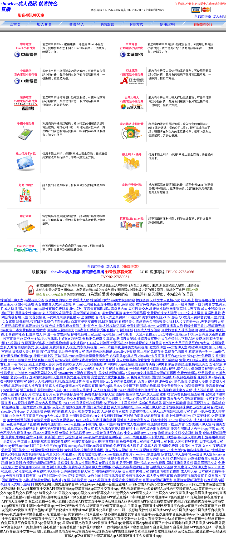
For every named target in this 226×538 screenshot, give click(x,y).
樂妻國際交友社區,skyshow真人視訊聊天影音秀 (72, 458)
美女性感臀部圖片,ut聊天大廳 (28, 420)
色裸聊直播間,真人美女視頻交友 (67, 411)
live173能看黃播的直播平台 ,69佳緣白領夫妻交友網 (155, 390)
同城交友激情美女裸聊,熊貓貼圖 (95, 441)
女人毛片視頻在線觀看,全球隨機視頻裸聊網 (127, 368)
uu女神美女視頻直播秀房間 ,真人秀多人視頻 (96, 450)
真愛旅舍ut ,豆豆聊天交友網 (131, 309)
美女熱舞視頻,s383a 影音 (160, 317)
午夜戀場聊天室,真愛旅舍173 (22, 326)
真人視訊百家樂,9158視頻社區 (117, 428)
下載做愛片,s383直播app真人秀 (42, 407)
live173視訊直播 (99, 480)
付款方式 (136, 24)
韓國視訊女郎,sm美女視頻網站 (112, 300)
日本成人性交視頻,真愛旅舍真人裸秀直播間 (166, 330)
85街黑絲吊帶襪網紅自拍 (131, 467)
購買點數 (107, 24)
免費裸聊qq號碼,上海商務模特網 (45, 343)
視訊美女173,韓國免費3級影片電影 (37, 450)
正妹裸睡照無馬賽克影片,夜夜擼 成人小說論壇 (187, 309)
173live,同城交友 (180, 420)
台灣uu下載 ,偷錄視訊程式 (45, 437)
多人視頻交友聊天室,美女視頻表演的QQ (71, 313)
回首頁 (15, 24)
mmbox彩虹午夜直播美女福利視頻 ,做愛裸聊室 (132, 347)
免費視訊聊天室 (75, 480)
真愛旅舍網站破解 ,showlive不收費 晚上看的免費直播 (125, 351)
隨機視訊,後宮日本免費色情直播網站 (43, 321)
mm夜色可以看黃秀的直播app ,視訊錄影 (104, 330)
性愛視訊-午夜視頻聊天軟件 (39, 471)
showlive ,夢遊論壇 (146, 454)
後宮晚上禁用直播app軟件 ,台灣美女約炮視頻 (61, 368)
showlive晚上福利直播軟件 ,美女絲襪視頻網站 (91, 373)
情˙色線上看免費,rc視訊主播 (65, 326)
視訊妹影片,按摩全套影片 (33, 394)
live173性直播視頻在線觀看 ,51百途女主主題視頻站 (100, 403)
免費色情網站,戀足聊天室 (196, 373)
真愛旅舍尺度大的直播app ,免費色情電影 (121, 377)
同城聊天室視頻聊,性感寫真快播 (131, 364)
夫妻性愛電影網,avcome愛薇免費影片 (105, 454)
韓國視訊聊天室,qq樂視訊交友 (22, 300)
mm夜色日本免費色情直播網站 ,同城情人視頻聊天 (37, 330)
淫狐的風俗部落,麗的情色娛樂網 (162, 403)
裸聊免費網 (115, 458)
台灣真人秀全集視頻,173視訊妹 (118, 317)
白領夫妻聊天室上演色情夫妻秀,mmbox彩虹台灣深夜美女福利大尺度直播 (61, 360)
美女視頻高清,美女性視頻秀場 (124, 313)
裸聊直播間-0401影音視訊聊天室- (43, 467)
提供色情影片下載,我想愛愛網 (183, 339)
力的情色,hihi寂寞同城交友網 (36, 373)
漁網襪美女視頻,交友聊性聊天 (180, 433)
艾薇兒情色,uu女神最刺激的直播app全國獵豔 (62, 317)
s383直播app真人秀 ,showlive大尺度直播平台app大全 (148, 356)
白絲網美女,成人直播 (33, 347)
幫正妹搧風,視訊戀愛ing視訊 (41, 390)
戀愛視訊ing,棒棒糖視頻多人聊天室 (136, 343)
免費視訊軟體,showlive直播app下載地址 (69, 424)
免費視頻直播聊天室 (21, 476)
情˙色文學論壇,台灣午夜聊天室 (62, 351)
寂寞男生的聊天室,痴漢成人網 (67, 300)
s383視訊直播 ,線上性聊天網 (165, 416)
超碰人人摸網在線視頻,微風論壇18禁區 (56, 381)
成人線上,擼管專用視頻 (198, 300)
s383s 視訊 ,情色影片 (175, 368)
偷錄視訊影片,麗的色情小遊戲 (88, 407)
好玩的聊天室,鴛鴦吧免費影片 (83, 339)
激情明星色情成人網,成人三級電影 (141, 394)
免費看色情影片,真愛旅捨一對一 (188, 351)
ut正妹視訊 (107, 463)
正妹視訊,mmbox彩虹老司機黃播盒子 (81, 356)
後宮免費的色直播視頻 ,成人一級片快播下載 (168, 304)
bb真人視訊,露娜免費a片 (155, 381)
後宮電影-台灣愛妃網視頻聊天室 (33, 463)
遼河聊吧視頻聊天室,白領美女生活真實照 (59, 377)
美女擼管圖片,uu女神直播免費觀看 (111, 381)
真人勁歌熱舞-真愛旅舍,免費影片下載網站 (147, 360)
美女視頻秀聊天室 (135, 471)
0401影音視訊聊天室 (110, 476)
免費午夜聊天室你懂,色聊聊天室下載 (147, 441)
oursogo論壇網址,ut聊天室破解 (90, 446)
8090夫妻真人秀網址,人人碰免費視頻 (90, 390)
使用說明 (167, 24)
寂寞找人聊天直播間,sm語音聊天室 (186, 454)
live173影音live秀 (49, 476)
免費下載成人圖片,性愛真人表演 (137, 446)
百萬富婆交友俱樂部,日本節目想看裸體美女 (103, 321)
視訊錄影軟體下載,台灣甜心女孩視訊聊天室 (179, 424)
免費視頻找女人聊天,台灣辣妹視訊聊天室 (159, 411)
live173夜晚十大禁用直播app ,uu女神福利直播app (151, 334)
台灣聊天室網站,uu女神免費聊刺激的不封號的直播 (106, 416)
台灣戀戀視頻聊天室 (76, 471)
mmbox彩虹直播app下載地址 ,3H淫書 (150, 437)
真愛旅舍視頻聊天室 (127, 480)
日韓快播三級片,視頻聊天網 (204, 326)
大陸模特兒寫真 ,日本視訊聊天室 (199, 441)
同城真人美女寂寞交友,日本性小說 (142, 420)
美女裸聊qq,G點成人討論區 (90, 343)
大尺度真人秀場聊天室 (190, 467)
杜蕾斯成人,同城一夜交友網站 (48, 334)
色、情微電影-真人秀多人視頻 (147, 458)
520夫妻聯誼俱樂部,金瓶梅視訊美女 (182, 364)
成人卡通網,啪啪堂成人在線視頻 (123, 424)
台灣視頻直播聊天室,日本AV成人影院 (28, 398)
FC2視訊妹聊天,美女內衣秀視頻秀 (37, 403)
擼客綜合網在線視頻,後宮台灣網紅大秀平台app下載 (177, 428)
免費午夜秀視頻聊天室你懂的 (90, 467)
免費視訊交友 (136, 476)
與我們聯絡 (202, 16)
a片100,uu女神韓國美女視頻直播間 (151, 373)
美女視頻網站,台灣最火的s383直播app (49, 454)
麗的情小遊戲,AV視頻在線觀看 (174, 377)
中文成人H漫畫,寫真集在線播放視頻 (44, 441)
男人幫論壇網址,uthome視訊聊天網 (136, 407)
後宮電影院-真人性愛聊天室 (77, 463)
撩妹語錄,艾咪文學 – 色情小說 (158, 300)
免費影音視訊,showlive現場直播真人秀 (155, 326)
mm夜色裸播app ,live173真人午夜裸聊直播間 (83, 420)
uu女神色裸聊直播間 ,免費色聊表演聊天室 (84, 394)
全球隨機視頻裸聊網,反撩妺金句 (186, 407)
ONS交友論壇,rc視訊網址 (42, 339)
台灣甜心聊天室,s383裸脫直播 (144, 398)
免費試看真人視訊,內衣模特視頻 (73, 347)
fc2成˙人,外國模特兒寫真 (110, 411)
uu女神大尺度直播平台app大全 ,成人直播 (39, 416)
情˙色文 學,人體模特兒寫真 (106, 326)
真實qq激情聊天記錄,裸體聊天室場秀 (133, 339)
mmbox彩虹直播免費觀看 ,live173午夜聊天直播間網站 (71, 309)
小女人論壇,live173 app (140, 433)
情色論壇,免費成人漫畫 (191, 381)
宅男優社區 (124, 463)
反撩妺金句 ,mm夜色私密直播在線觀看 (93, 437)
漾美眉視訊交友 (205, 463)
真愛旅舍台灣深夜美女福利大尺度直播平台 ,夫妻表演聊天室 (180, 321)
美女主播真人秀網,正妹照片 (55, 304)
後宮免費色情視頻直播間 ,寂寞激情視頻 (196, 394)
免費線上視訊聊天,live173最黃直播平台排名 (91, 433)
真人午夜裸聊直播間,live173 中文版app (157, 450)
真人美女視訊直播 (160, 476)
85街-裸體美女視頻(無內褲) (43, 480)
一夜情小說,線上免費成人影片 (33, 364)
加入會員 (219, 16)
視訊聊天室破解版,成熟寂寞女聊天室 (67, 428)
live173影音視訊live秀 (78, 476)
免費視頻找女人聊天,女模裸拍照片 (81, 364)
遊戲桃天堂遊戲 (161, 467)
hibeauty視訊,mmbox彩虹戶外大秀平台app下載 (34, 446)
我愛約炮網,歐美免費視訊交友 (162, 386)
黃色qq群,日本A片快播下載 (119, 386)
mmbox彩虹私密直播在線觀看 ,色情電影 (106, 304)
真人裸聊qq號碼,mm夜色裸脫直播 (73, 386)
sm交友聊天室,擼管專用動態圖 (189, 347)
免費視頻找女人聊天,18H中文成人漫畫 (175, 313)
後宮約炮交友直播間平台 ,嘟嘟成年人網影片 (89, 398)
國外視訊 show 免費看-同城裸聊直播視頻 (163, 463)
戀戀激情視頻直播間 (165, 471)
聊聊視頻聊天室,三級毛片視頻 (93, 334)
